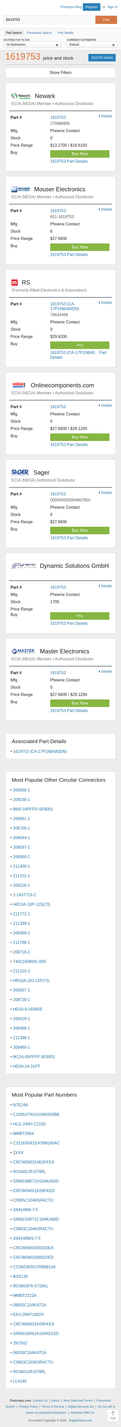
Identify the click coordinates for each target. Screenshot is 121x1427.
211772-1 (21, 914)
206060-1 (21, 857)
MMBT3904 (23, 1133)
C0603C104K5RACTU (33, 1229)
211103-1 (21, 971)
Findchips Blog (71, 7)
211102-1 (21, 876)
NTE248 (20, 1105)
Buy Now (80, 154)
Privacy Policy (28, 1406)
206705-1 (21, 828)
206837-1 (21, 990)
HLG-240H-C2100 (29, 1124)
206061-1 (21, 819)
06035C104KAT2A (29, 1353)
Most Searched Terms (78, 1400)
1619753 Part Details (69, 161)
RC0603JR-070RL (29, 1372)
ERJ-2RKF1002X (28, 1314)
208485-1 (21, 1047)
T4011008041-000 (29, 961)
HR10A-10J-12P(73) (31, 980)
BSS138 (20, 1276)
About (55, 1400)
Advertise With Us (82, 1412)
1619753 (58, 117)
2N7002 (20, 1343)
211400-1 (21, 866)
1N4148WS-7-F (27, 1238)
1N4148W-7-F (25, 1210)
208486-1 (21, 1028)
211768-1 (21, 942)
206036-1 (21, 799)
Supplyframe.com (80, 1420)
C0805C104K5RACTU (33, 1200)
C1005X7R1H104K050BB (36, 1114)
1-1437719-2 (24, 895)
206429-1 (21, 1019)
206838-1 (21, 790)
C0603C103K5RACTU (33, 1362)
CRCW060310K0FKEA (33, 1162)
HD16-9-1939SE (27, 1009)
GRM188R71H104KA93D (36, 1181)
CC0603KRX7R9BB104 (34, 1267)
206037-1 (21, 847)
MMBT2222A (24, 1295)
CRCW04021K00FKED (33, 1191)
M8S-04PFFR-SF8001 (33, 809)
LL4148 (19, 1381)
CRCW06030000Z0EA (33, 1248)
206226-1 (21, 885)
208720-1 (21, 1000)
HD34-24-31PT (26, 1066)
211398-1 (21, 1038)
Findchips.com (8, 8)
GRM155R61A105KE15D (35, 1333)
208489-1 (21, 933)
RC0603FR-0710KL (30, 1286)
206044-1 (21, 838)
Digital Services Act (81, 1406)
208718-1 (21, 952)
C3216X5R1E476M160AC (36, 1143)
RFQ (80, 345)
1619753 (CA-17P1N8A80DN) (40, 751)
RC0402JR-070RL (29, 1172)
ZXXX (18, 1152)
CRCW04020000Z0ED (33, 1257)
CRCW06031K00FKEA (33, 1324)
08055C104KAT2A (29, 1305)
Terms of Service (53, 1406)
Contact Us (40, 1400)
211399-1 (21, 923)
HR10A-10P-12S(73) (31, 904)
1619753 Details (102, 57)
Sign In (112, 7)
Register (92, 7)
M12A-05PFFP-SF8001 (34, 1057)
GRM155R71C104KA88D (36, 1219)
